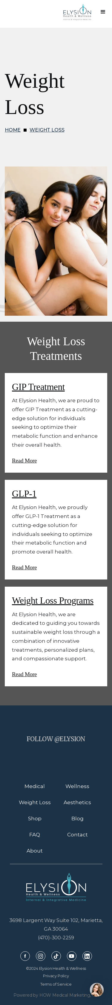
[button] (103, 12)
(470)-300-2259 (56, 938)
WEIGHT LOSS (47, 130)
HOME (13, 130)
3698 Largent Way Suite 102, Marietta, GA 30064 (56, 924)
